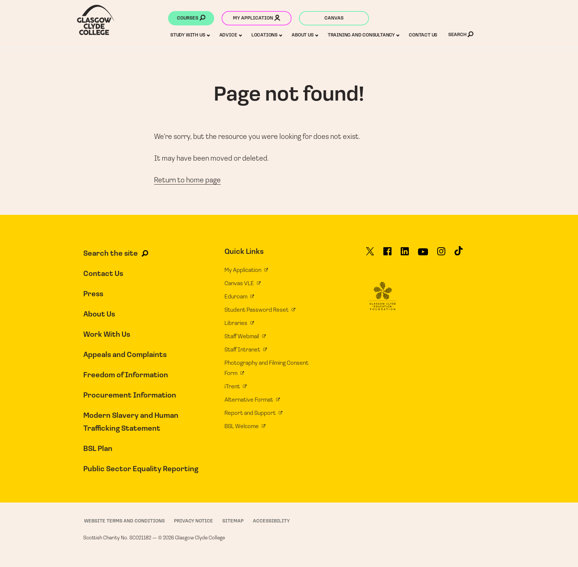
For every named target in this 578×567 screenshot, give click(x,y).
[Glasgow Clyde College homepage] (95, 20)
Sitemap (233, 521)
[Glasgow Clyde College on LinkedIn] (405, 254)
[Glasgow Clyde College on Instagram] (441, 254)
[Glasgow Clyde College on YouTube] (423, 254)
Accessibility (271, 521)
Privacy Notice (193, 521)
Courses (191, 19)
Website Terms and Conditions (124, 521)
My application (256, 19)
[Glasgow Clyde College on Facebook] (387, 254)
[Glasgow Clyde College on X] (370, 254)
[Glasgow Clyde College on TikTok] (459, 254)
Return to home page (187, 180)
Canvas (334, 18)
